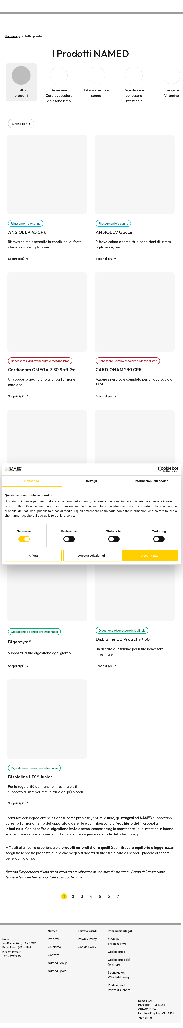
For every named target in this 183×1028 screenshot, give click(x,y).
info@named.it (11, 951)
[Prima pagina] (40, 896)
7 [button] (118, 896)
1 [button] (64, 896)
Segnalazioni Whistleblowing (118, 974)
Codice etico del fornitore (119, 962)
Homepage (12, 36)
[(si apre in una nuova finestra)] (124, 1010)
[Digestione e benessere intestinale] (134, 85)
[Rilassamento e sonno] (96, 82)
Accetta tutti (150, 555)
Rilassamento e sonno (26, 223)
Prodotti (53, 939)
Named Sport (57, 971)
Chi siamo (128, 5)
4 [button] (91, 896)
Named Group (57, 963)
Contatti (174, 5)
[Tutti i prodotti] (21, 82)
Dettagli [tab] (91, 481)
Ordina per (21, 123)
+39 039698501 (12, 956)
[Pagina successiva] (129, 896)
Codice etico (116, 952)
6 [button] (109, 896)
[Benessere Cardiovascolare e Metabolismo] (59, 85)
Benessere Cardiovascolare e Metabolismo (40, 361)
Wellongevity (151, 5)
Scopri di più (16, 259)
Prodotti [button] (107, 5)
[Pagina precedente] (53, 896)
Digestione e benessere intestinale (34, 632)
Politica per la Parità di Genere (119, 987)
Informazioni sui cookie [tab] (151, 481)
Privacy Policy (87, 939)
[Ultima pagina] (141, 896)
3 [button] (82, 896)
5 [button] (100, 896)
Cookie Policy (87, 947)
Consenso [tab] (31, 481)
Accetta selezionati (91, 555)
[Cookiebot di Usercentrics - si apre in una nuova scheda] (160, 469)
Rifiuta (33, 555)
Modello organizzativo (117, 941)
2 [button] (73, 896)
